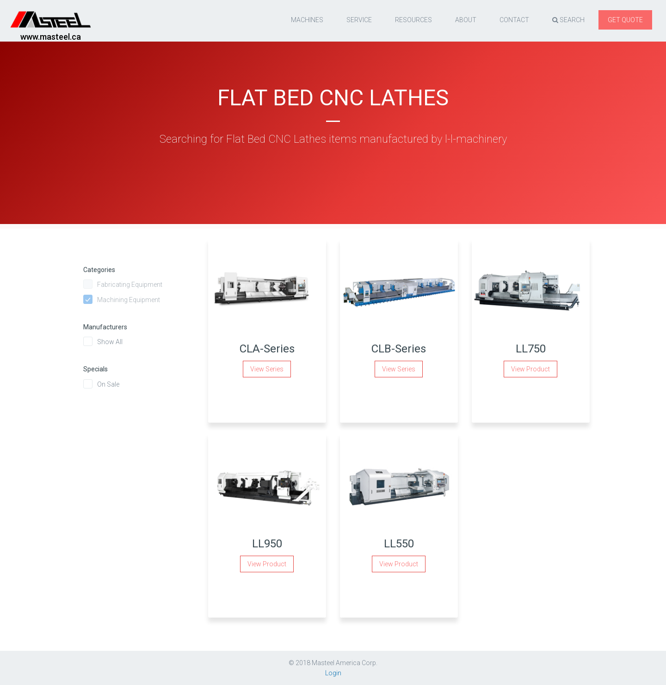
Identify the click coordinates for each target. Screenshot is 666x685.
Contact (514, 20)
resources (413, 20)
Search (568, 20)
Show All (110, 342)
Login (333, 673)
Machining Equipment (128, 299)
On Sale (108, 384)
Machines (307, 20)
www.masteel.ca (50, 37)
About (465, 20)
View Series (267, 369)
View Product (530, 369)
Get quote (625, 20)
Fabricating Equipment (129, 284)
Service (359, 20)
